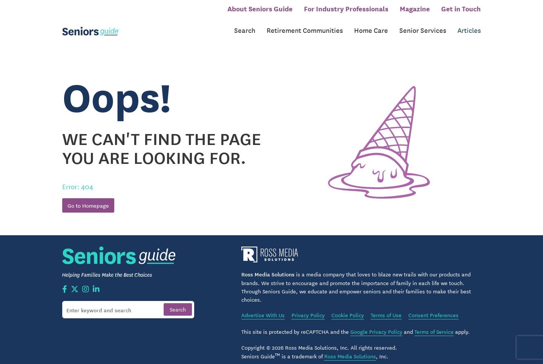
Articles (469, 26)
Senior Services (422, 26)
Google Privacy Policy (376, 324)
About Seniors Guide (260, 8)
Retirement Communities (305, 26)
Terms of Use (386, 307)
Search (244, 26)
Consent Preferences (433, 307)
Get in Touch (461, 8)
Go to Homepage (88, 198)
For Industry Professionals (346, 8)
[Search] (128, 301)
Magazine (415, 8)
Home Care (371, 26)
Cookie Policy (347, 307)
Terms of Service (434, 324)
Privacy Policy (308, 307)
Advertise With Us (263, 307)
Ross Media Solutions (350, 348)
